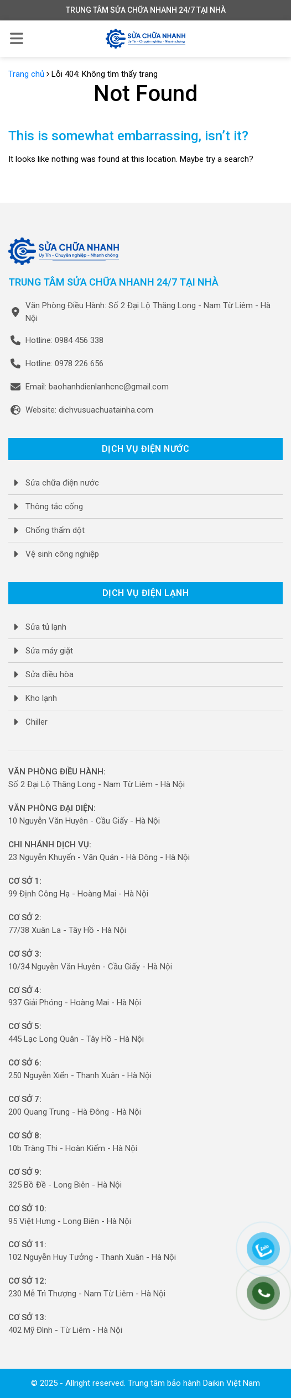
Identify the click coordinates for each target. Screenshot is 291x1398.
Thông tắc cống (54, 506)
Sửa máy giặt (49, 651)
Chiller (36, 722)
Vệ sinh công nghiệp (62, 554)
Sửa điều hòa (49, 674)
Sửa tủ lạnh (45, 627)
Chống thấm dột (55, 530)
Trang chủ (26, 74)
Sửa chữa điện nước (62, 483)
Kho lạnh (41, 698)
